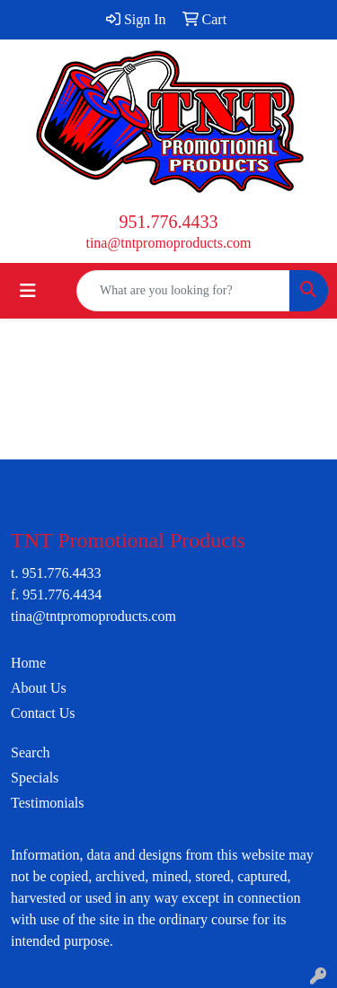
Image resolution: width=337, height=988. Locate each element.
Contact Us (43, 713)
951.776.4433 (169, 222)
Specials (34, 777)
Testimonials (47, 802)
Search (30, 752)
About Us (39, 687)
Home (28, 662)
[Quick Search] (183, 290)
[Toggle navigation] (28, 290)
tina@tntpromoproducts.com (168, 242)
